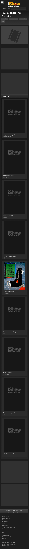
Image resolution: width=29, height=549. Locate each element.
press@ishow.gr (12, 544)
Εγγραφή (4, 520)
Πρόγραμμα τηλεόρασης (8, 537)
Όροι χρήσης (5, 521)
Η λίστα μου (5, 525)
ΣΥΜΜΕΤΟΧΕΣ (13, 19)
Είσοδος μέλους (6, 518)
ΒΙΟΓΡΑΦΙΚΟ (4, 19)
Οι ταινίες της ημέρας (7, 528)
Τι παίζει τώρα (5, 535)
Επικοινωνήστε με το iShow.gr (13, 510)
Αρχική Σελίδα (5, 516)
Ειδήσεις (4, 538)
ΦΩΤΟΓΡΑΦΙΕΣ (23, 19)
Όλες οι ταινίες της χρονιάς (8, 527)
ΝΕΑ (3, 21)
